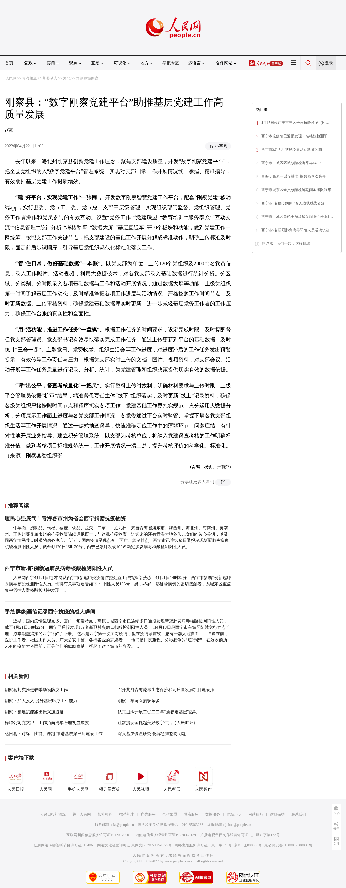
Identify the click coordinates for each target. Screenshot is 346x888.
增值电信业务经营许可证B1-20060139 (165, 835)
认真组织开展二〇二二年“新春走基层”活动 (157, 712)
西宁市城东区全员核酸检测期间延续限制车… (298, 190)
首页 (9, 63)
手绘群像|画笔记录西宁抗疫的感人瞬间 (50, 612)
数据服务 (212, 814)
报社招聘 (105, 814)
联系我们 (298, 814)
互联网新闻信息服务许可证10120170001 (98, 835)
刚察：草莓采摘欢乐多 (139, 701)
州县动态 (50, 78)
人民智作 (203, 779)
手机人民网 (78, 779)
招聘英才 (126, 814)
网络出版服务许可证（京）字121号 (203, 845)
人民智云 (172, 779)
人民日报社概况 (53, 814)
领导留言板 (109, 779)
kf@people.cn (123, 825)
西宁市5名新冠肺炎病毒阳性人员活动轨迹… (297, 230)
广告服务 (148, 814)
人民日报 (15, 779)
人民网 (11, 78)
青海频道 (29, 78)
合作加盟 (169, 814)
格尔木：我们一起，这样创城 (286, 244)
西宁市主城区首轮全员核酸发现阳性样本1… (297, 217)
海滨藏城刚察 (87, 78)
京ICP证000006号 (248, 845)
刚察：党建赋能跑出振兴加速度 (34, 712)
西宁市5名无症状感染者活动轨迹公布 (291, 150)
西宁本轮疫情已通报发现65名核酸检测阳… (296, 136)
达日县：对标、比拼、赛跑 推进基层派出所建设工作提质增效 (62, 733)
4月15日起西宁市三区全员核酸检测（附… (295, 123)
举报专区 (170, 63)
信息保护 (277, 814)
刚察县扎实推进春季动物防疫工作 (36, 689)
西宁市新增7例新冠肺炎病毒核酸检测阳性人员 (59, 568)
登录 (329, 63)
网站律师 (255, 814)
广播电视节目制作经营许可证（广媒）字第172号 (240, 835)
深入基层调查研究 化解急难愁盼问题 (152, 733)
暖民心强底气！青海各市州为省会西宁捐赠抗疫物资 (65, 518)
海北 (67, 78)
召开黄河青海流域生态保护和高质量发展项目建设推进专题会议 (176, 689)
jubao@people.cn (238, 825)
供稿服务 (191, 814)
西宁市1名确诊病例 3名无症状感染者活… (295, 203)
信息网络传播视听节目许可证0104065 (64, 845)
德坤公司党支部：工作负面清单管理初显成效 (47, 722)
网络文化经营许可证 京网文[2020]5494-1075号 (134, 845)
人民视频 (141, 779)
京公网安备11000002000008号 (288, 845)
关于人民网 (81, 814)
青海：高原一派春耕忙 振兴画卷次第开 (293, 176)
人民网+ (47, 779)
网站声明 (234, 814)
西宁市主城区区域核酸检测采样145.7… (293, 163)
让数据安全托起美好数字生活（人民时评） (158, 722)
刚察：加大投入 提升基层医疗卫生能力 (41, 701)
